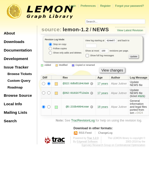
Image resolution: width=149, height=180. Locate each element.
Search (10, 121)
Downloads (14, 42)
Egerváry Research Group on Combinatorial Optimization (113, 145)
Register (105, 5)
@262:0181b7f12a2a (76, 93)
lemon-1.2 (76, 29)
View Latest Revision (130, 30)
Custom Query (19, 80)
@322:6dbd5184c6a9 (76, 84)
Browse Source (18, 95)
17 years (102, 83)
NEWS (100, 29)
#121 (141, 96)
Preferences (88, 5)
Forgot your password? (129, 5)
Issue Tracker (16, 67)
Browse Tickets (20, 74)
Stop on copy (57, 44)
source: (51, 29)
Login (72, 5)
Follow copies (58, 48)
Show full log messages (100, 55)
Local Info (13, 104)
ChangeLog (105, 132)
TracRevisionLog (83, 120)
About (9, 33)
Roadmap (15, 87)
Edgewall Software (87, 141)
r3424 (139, 112)
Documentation (18, 50)
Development (16, 58)
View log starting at (101, 40)
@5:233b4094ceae (77, 107)
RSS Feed (85, 132)
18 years (102, 106)
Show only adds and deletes (65, 52)
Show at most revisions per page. (107, 51)
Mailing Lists (15, 112)
